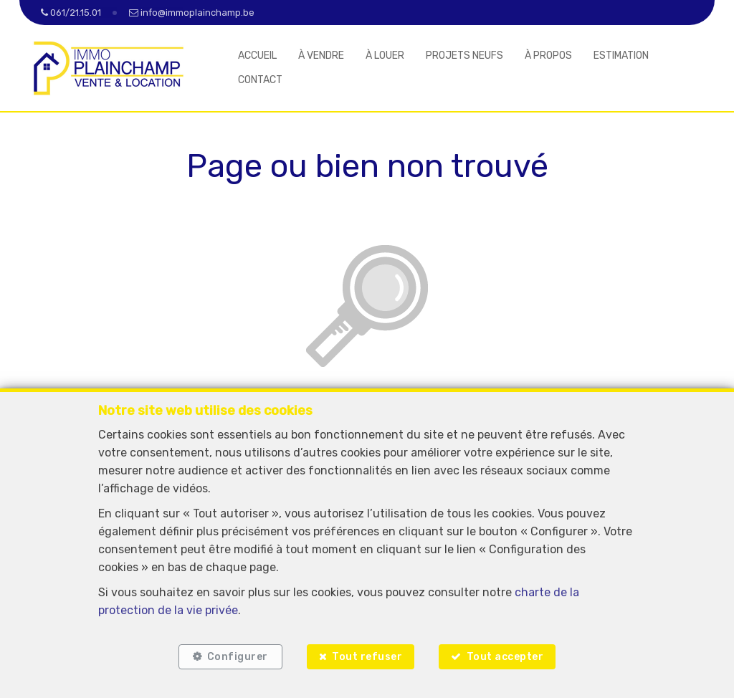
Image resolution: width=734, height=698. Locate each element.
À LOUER (385, 55)
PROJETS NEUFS (464, 55)
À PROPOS (548, 55)
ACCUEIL (257, 55)
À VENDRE (321, 55)
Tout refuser (367, 657)
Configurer (237, 657)
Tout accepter (505, 657)
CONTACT (260, 80)
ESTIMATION (621, 55)
